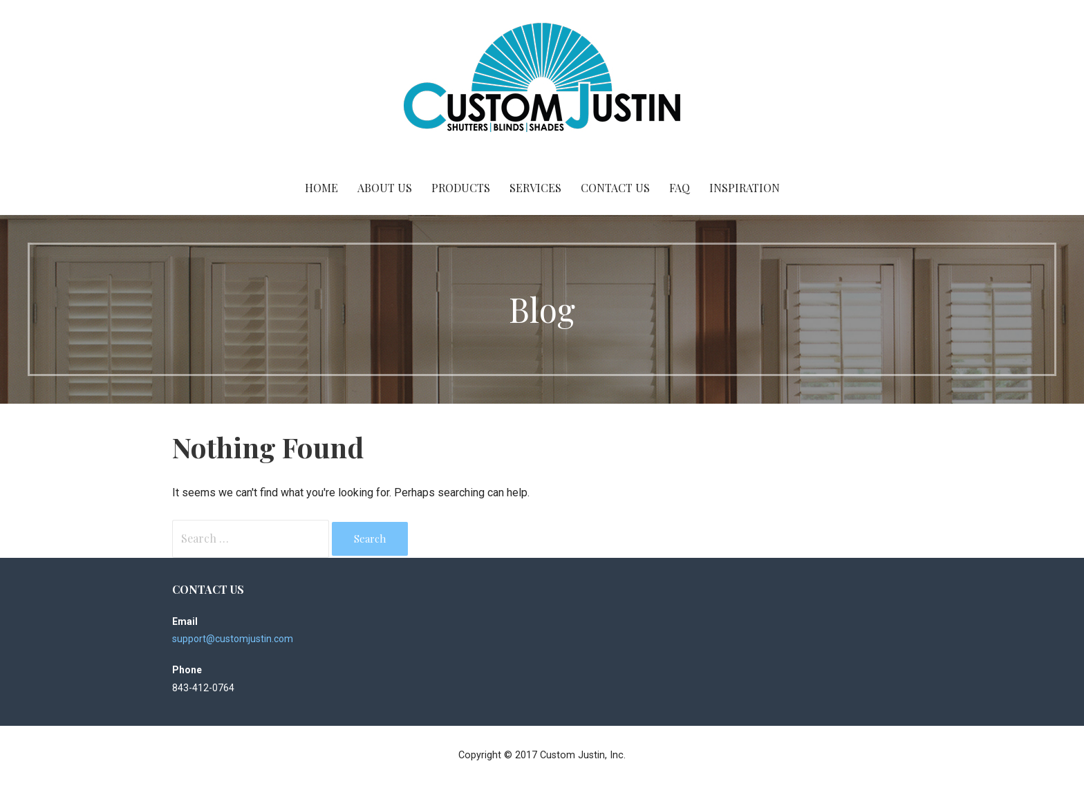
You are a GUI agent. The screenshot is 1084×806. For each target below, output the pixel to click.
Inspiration (744, 187)
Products (460, 187)
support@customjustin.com (232, 638)
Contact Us (615, 187)
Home (321, 187)
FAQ (679, 187)
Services (535, 187)
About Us (384, 187)
